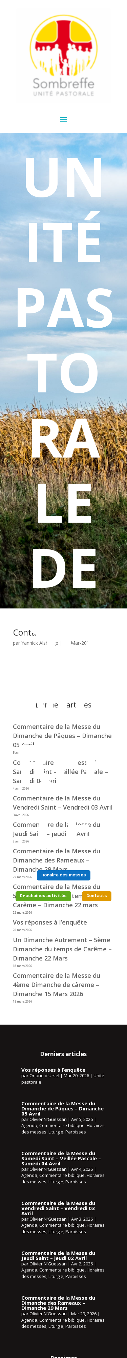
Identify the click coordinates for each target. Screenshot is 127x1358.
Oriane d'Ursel (44, 1075)
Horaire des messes (63, 875)
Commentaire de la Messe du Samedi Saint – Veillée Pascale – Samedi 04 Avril (61, 1158)
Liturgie (55, 1132)
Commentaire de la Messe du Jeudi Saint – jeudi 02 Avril (58, 1255)
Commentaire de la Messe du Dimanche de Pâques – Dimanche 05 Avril (62, 1108)
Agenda (29, 1125)
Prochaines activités (43, 896)
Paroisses (75, 1132)
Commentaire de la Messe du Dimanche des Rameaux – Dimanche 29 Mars (58, 1302)
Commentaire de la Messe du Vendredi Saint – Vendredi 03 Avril (58, 1208)
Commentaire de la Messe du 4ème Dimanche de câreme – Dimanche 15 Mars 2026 (56, 984)
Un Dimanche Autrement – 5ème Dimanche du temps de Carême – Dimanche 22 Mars (62, 949)
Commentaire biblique (62, 1125)
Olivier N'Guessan (48, 1119)
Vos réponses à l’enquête (50, 922)
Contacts (96, 896)
